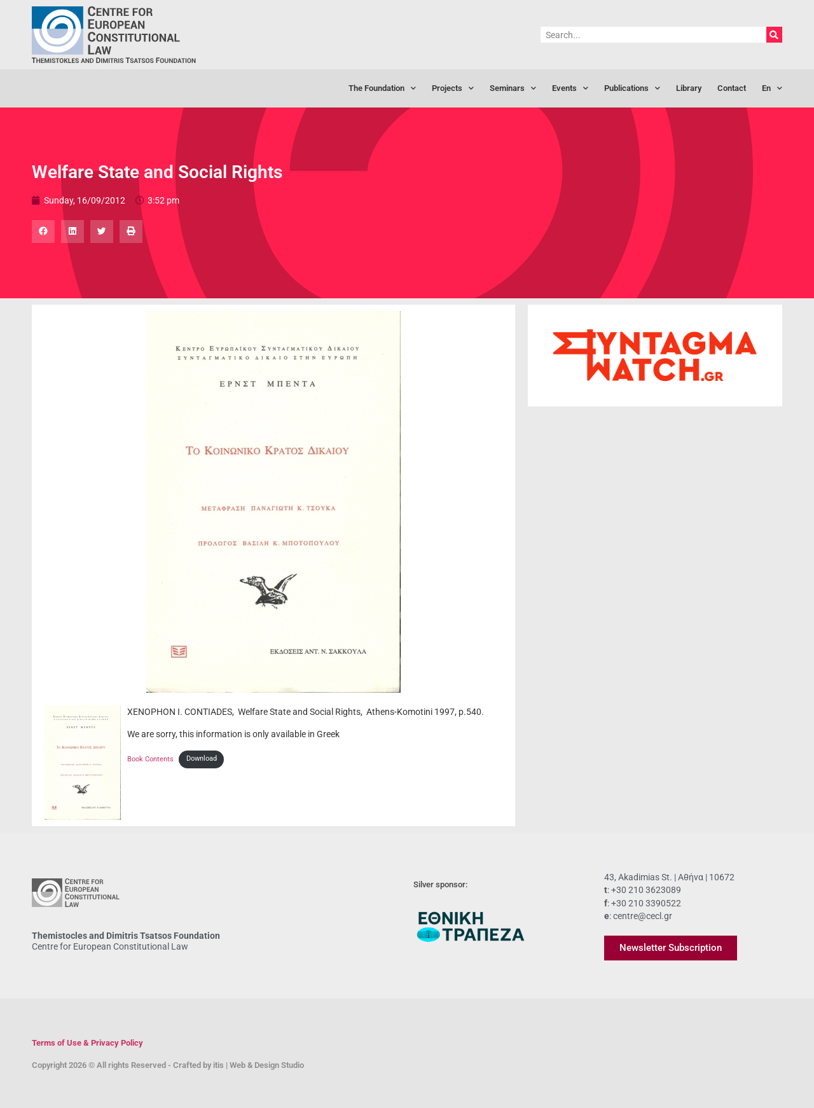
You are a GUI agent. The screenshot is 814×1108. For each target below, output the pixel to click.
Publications (632, 89)
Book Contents (150, 758)
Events (570, 89)
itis (218, 1065)
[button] (43, 231)
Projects (453, 89)
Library (688, 88)
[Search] (774, 35)
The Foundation (382, 89)
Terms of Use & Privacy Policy (87, 1043)
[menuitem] (772, 88)
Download (201, 758)
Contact (731, 88)
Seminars (513, 89)
